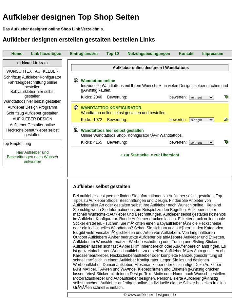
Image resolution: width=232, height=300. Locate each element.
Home (16, 53)
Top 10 (112, 53)
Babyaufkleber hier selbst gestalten (32, 93)
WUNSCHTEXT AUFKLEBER (32, 71)
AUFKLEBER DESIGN (32, 119)
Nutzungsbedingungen (148, 53)
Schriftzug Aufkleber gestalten (33, 113)
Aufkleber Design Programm (32, 107)
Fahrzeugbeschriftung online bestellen (32, 84)
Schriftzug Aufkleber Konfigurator (32, 77)
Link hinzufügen (46, 53)
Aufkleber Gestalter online (32, 125)
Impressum (212, 53)
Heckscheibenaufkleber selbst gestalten (32, 132)
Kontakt (186, 53)
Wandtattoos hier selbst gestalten (33, 101)
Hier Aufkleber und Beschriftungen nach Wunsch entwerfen (32, 157)
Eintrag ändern (84, 53)
